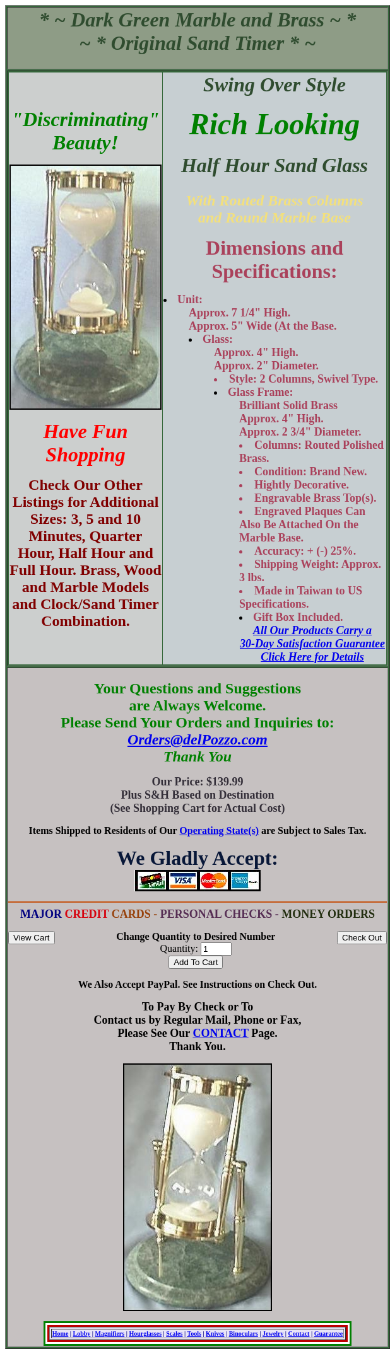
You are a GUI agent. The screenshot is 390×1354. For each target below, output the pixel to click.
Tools (194, 1333)
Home (60, 1333)
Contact (299, 1333)
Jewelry (273, 1333)
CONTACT (220, 1033)
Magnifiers (110, 1333)
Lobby (82, 1333)
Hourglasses (145, 1333)
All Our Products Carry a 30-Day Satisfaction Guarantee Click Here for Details (312, 643)
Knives (215, 1333)
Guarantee (328, 1333)
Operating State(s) (219, 830)
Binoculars (243, 1333)
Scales (174, 1333)
